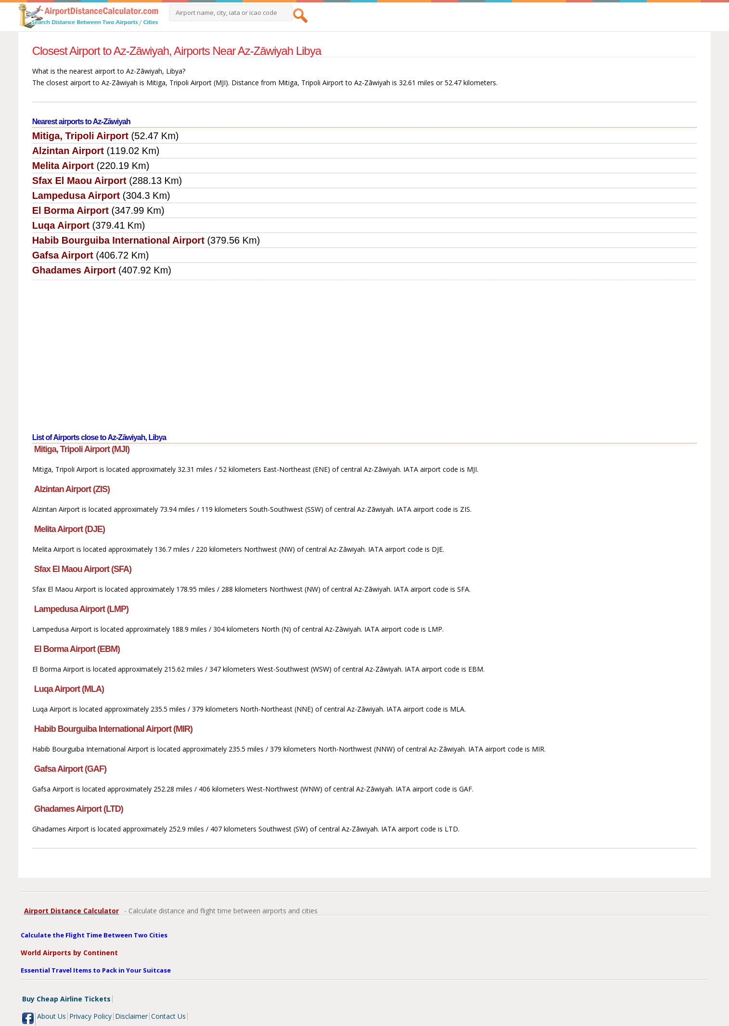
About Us (51, 1016)
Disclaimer (131, 1016)
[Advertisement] (364, 352)
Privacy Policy (90, 1016)
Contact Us (168, 1016)
